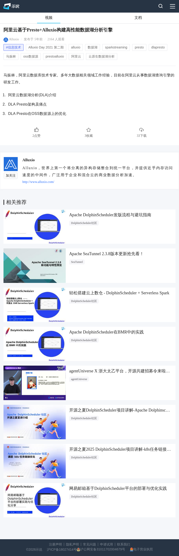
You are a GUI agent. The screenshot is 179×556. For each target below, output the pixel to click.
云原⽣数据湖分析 (102, 56)
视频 (48, 18)
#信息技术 (13, 47)
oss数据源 (30, 56)
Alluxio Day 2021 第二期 (46, 47)
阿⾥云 (76, 56)
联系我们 (123, 544)
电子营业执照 (143, 549)
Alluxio (14, 39)
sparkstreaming (116, 47)
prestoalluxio (55, 56)
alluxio (75, 47)
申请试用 (106, 544)
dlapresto (158, 47)
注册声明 (55, 544)
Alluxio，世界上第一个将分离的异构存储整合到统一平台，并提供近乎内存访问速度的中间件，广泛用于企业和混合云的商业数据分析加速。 (97, 171)
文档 (138, 18)
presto (139, 47)
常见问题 (89, 544)
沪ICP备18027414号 (62, 549)
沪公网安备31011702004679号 (102, 549)
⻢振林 (11, 56)
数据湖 (92, 47)
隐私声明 (72, 544)
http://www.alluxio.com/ (38, 182)
